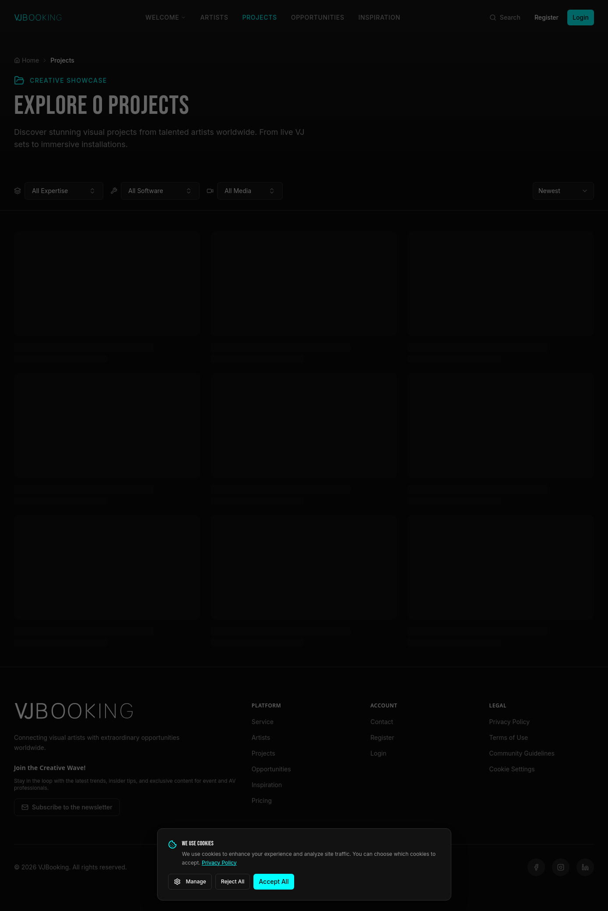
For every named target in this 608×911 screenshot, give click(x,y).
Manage (190, 881)
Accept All (273, 881)
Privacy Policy (219, 862)
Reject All (233, 881)
